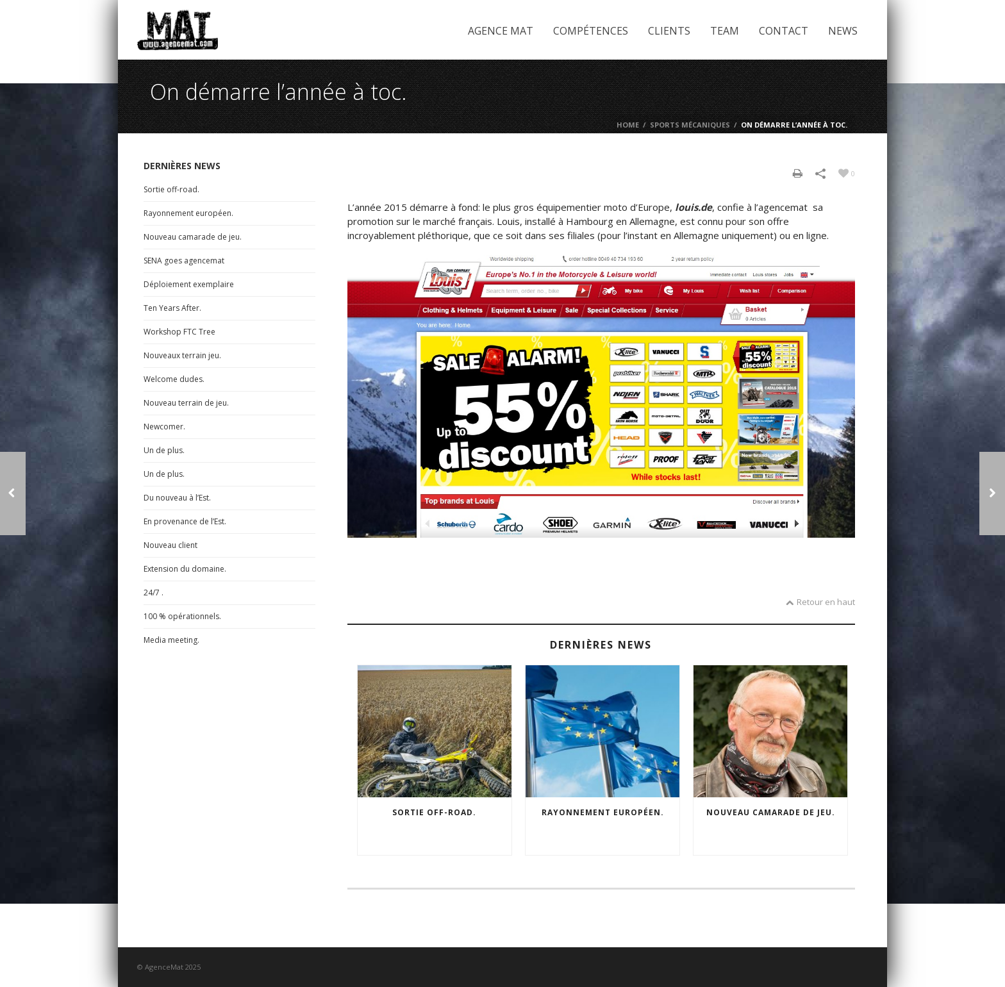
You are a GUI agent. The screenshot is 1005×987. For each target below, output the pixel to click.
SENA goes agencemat (184, 260)
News (843, 31)
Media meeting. (171, 639)
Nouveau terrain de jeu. (186, 402)
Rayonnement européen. (603, 812)
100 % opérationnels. (182, 616)
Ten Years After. (172, 308)
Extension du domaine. (185, 568)
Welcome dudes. (174, 379)
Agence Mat (500, 31)
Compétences (590, 31)
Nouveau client (170, 545)
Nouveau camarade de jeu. (770, 812)
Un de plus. (164, 450)
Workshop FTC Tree (179, 331)
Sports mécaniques (690, 124)
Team (724, 31)
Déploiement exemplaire (189, 284)
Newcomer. (164, 426)
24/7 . (153, 592)
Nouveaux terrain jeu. (182, 355)
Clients (669, 31)
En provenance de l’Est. (185, 521)
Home (628, 124)
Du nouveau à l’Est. (177, 497)
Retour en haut (820, 602)
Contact (783, 31)
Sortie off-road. (434, 812)
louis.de (693, 207)
